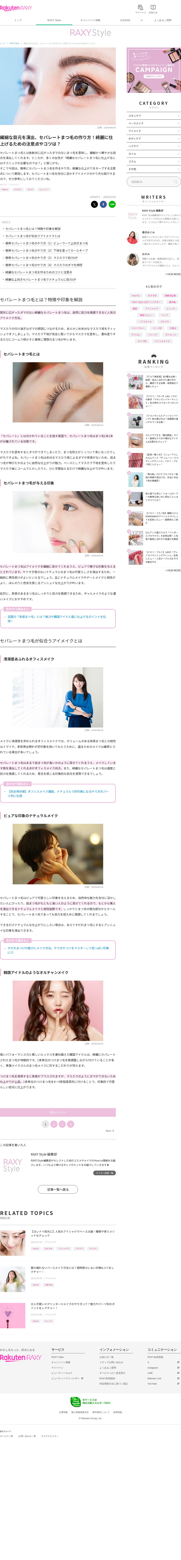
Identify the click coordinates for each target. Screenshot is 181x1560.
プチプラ (79, 1248)
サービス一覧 (6, 1436)
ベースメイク (136, 123)
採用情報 (117, 1412)
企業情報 (63, 1412)
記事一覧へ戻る (58, 1189)
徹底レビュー (146, 315)
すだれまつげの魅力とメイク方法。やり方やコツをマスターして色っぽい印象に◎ (58, 950)
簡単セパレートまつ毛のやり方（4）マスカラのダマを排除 (43, 265)
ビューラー (44, 189)
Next (110, 1131)
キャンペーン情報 (90, 20)
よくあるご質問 (163, 20)
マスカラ (17, 189)
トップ (18, 20)
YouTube (152, 1383)
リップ (164, 315)
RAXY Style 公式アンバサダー (146, 301)
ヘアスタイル (145, 321)
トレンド (48, 1321)
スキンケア (135, 115)
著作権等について (101, 1412)
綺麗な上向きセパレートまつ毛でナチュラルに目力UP (40, 279)
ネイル (132, 154)
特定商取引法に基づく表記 (114, 1383)
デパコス (92, 1248)
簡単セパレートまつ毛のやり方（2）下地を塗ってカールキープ (46, 250)
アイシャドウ (63, 1248)
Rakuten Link (154, 1378)
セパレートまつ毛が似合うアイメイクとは (32, 236)
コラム (132, 161)
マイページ (57, 1367)
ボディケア (135, 138)
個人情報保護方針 (80, 1412)
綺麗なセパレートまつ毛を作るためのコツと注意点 (38, 272)
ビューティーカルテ (62, 1373)
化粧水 (173, 328)
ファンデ (152, 334)
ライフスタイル (162, 341)
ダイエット (170, 334)
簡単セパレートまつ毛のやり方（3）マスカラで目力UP (41, 257)
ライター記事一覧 (104, 1172)
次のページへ (58, 1112)
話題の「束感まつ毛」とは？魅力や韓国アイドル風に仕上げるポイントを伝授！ (57, 618)
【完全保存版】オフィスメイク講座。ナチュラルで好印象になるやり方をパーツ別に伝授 (58, 793)
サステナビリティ (50, 1436)
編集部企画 (170, 295)
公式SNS (125, 20)
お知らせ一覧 (107, 1357)
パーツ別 (157, 328)
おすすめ (48, 1248)
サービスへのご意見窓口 (112, 1373)
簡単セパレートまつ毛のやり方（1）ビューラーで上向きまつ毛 (46, 243)
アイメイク (14, 184)
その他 (132, 169)
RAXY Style (54, 20)
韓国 (135, 308)
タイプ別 (142, 341)
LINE (150, 1373)
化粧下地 (48, 1284)
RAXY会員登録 (155, 1357)
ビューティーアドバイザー (65, 1378)
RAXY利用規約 (107, 1378)
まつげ (30, 189)
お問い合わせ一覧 (27, 1436)
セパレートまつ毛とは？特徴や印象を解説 (32, 228)
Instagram (153, 1367)
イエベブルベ (137, 328)
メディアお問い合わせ (111, 1362)
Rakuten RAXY (16, 8)
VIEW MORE (173, 274)
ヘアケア (134, 146)
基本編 (172, 301)
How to (5, 189)
